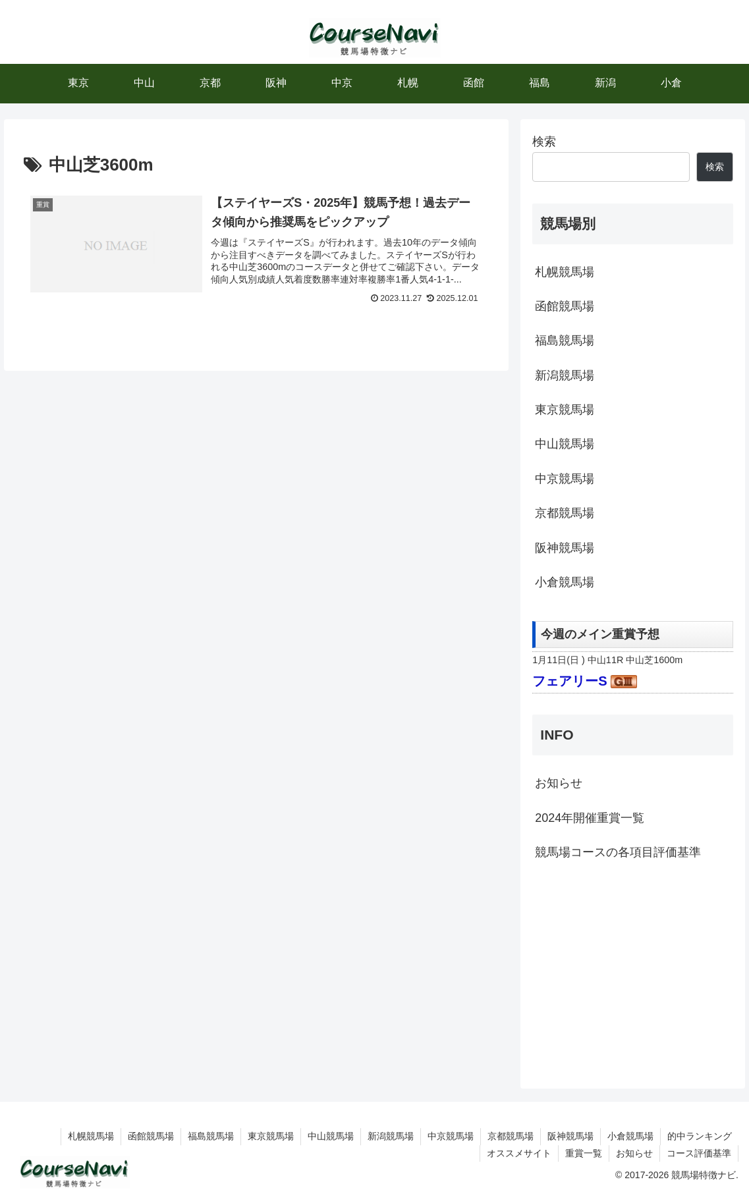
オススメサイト (519, 1153)
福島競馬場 (564, 340)
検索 (544, 141)
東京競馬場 (564, 409)
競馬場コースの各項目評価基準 (618, 852)
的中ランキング (699, 1136)
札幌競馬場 (564, 272)
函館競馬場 (564, 306)
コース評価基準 (699, 1153)
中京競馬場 (564, 478)
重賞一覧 (583, 1153)
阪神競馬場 (564, 548)
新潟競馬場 (564, 375)
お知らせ (558, 783)
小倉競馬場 (564, 582)
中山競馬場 (564, 443)
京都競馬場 (564, 513)
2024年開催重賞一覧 (589, 818)
